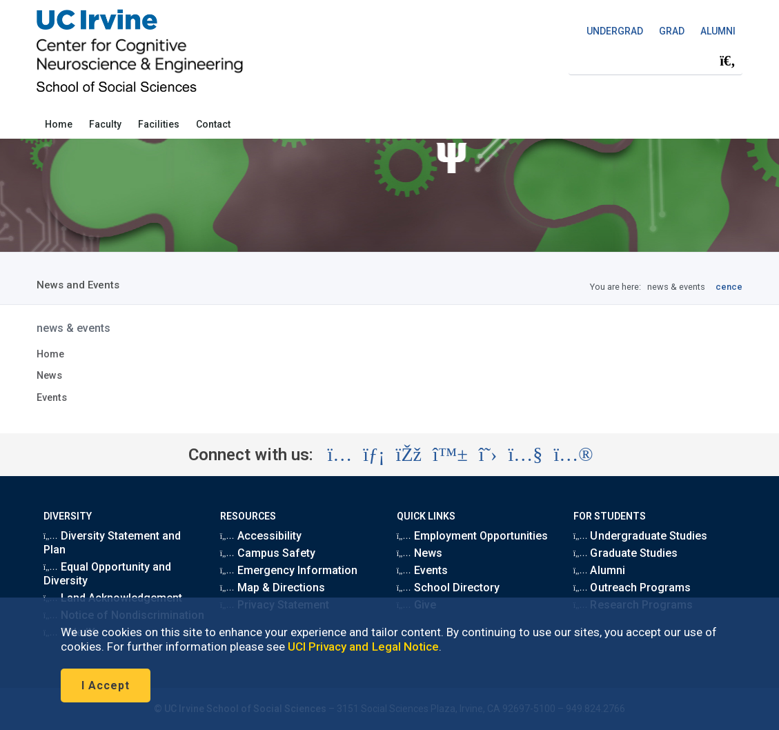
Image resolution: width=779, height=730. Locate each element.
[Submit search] (727, 61)
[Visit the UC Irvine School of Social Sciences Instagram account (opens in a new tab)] (339, 454)
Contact (213, 124)
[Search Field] (655, 60)
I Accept (105, 685)
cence (729, 287)
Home (58, 124)
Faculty (105, 124)
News (49, 376)
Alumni (599, 570)
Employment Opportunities (473, 535)
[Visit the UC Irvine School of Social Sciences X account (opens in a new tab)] (488, 454)
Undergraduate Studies (640, 535)
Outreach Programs (632, 587)
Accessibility (261, 535)
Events (52, 398)
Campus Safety (267, 553)
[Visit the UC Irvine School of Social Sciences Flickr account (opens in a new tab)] (573, 454)
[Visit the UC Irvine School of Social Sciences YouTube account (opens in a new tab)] (525, 454)
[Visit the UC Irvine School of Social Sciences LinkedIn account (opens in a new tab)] (373, 454)
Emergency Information (288, 570)
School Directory (448, 587)
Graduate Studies (625, 553)
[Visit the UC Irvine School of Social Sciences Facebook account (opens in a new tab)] (409, 454)
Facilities (158, 124)
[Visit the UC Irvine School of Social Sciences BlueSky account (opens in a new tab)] (450, 454)
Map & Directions (272, 587)
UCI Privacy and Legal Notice (363, 646)
